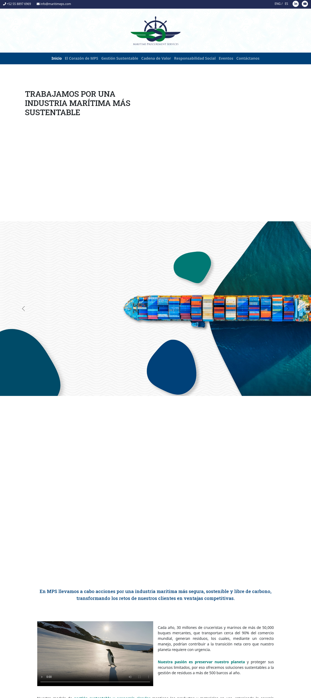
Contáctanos (247, 58)
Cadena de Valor (156, 58)
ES (286, 4)
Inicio (56, 58)
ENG (278, 4)
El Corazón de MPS (81, 58)
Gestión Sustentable (119, 58)
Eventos (226, 58)
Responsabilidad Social (195, 58)
